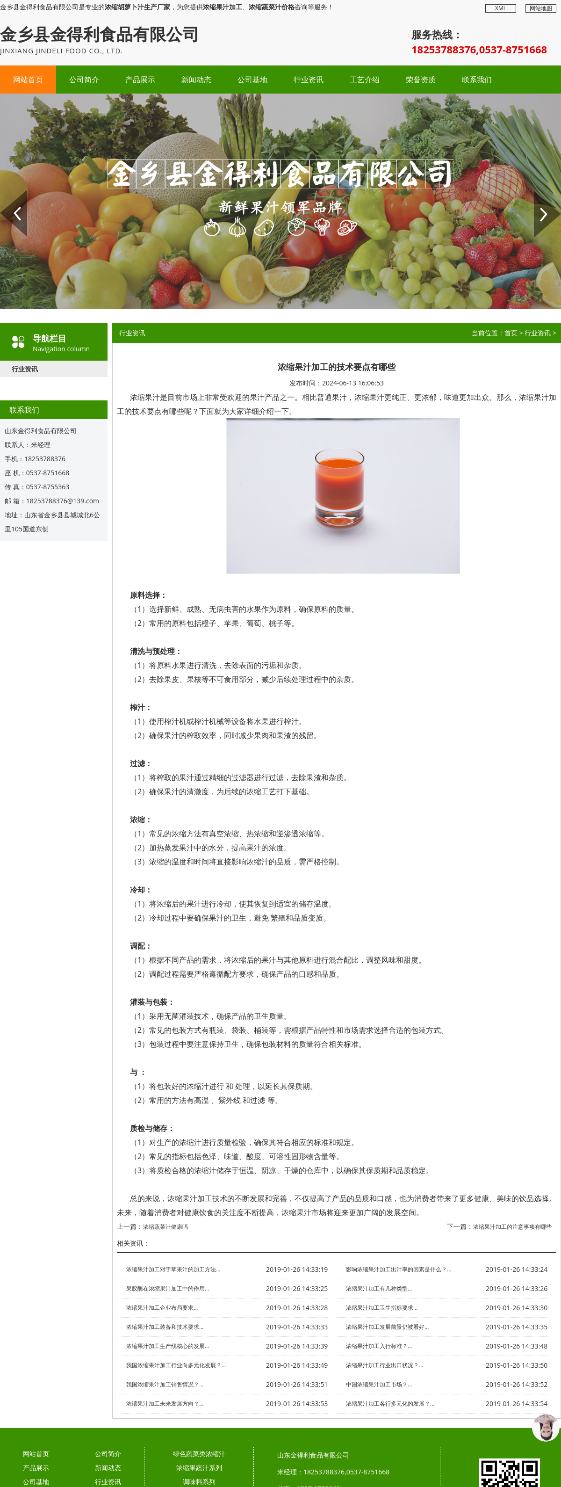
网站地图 (541, 8)
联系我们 (477, 79)
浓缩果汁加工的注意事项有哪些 (512, 1227)
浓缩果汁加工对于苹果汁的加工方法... (173, 1269)
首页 (511, 332)
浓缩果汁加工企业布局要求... (162, 1308)
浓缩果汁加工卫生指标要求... (381, 1308)
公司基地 (252, 79)
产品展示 (140, 79)
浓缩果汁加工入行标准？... (379, 1346)
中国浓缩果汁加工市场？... (379, 1384)
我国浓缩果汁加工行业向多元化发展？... (176, 1365)
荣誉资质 (421, 79)
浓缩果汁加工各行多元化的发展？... (390, 1403)
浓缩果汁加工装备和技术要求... (164, 1327)
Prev (6, 195)
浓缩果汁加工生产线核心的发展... (167, 1346)
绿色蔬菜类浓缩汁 (199, 1453)
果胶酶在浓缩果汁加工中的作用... (167, 1288)
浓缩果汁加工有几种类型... (379, 1288)
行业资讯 (309, 79)
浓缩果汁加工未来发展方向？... (164, 1403)
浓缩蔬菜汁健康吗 (165, 1227)
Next (540, 195)
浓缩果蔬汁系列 (199, 1467)
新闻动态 (196, 79)
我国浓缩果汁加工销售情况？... (164, 1384)
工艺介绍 (365, 79)
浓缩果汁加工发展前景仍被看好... (387, 1327)
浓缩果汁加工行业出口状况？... (384, 1365)
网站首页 (28, 79)
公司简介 (84, 79)
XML (500, 8)
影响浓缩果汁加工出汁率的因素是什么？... (398, 1269)
